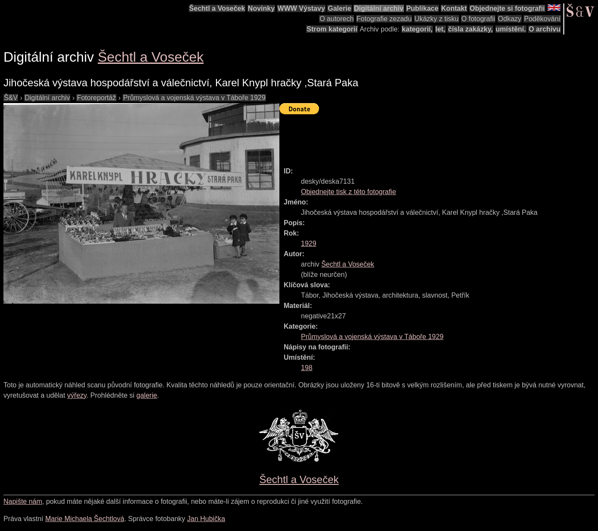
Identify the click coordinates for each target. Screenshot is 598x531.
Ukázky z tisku (436, 18)
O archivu (544, 29)
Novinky (261, 8)
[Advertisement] (436, 136)
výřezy (77, 395)
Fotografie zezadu (384, 18)
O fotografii (478, 18)
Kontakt (454, 8)
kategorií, (417, 29)
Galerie (339, 8)
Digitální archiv (379, 8)
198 (307, 367)
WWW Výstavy (301, 8)
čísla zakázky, (470, 29)
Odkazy (509, 18)
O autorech (336, 18)
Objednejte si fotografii (507, 8)
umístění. (511, 29)
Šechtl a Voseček (217, 8)
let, (440, 29)
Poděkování (542, 18)
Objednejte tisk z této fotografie (348, 191)
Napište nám (22, 501)
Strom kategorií (332, 29)
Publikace (422, 8)
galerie (146, 395)
